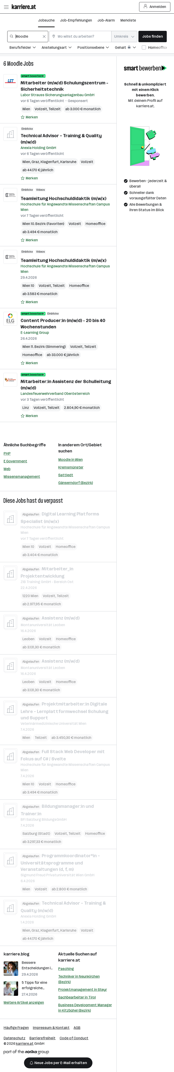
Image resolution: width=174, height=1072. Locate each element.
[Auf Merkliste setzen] (29, 117)
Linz (25, 407)
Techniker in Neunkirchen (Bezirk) (79, 979)
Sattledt (65, 475)
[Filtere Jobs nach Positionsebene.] (96, 48)
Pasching (66, 969)
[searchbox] (27, 36)
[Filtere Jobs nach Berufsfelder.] (26, 48)
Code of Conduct (74, 1038)
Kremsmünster (70, 467)
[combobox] (27, 36)
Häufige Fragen (16, 1028)
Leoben (28, 639)
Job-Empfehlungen (76, 20)
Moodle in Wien (70, 459)
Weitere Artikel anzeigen (24, 1002)
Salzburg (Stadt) (36, 833)
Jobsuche (46, 20)
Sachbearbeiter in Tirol (77, 997)
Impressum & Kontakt (51, 1028)
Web (7, 469)
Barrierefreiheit (42, 1038)
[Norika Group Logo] (26, 1053)
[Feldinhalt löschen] (44, 36)
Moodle (14, 63)
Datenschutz (14, 1038)
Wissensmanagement (22, 476)
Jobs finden (152, 36)
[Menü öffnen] (6, 7)
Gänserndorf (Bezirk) (75, 483)
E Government (15, 461)
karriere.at (69, 960)
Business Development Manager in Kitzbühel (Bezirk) (85, 1008)
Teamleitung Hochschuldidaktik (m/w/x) (63, 198)
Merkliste (128, 20)
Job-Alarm (106, 20)
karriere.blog (16, 954)
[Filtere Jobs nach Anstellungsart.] (59, 48)
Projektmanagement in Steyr (82, 989)
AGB (77, 1028)
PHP (7, 453)
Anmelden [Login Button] (155, 7)
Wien (26, 109)
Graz (35, 162)
